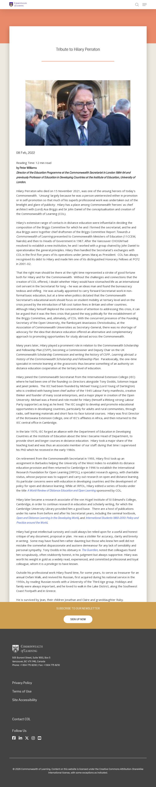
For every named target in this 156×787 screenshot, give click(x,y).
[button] (78, 619)
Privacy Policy (22, 683)
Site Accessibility (24, 700)
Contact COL (21, 719)
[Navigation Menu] (144, 4)
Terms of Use (22, 691)
